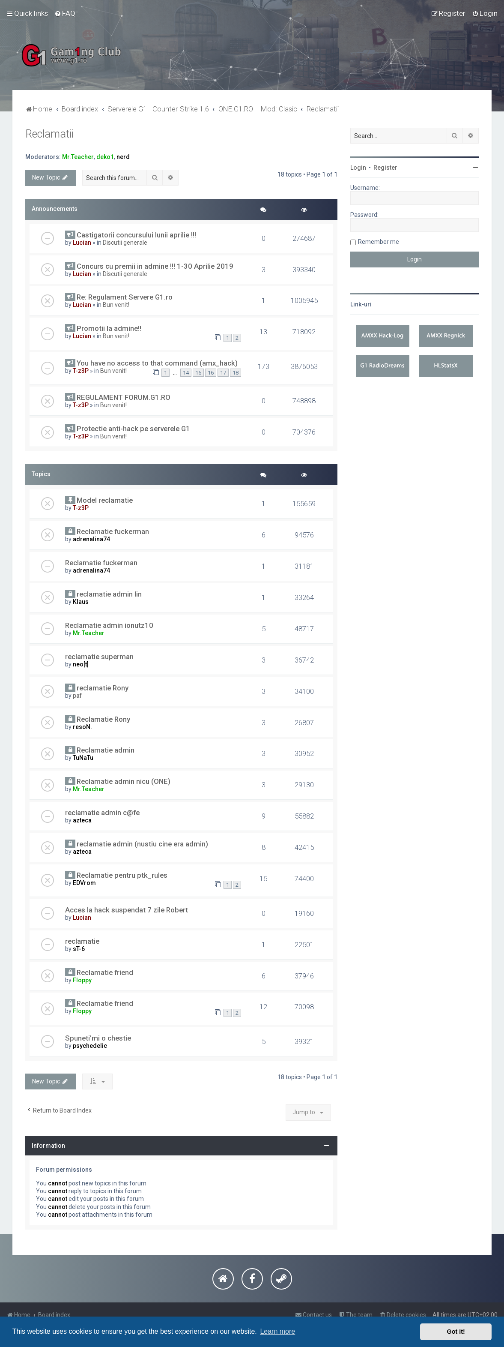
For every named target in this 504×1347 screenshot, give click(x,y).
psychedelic (90, 1045)
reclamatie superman (99, 656)
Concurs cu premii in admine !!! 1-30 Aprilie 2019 (155, 266)
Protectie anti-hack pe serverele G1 (133, 428)
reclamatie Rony (102, 688)
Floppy (82, 980)
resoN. (82, 726)
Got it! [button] (456, 1331)
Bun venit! (116, 304)
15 (198, 372)
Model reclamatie (105, 500)
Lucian (82, 242)
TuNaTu (83, 757)
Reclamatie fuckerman (113, 531)
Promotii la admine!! (109, 328)
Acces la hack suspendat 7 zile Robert (126, 910)
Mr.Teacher (78, 156)
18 (236, 372)
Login (358, 167)
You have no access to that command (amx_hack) (157, 363)
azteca (82, 820)
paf (77, 695)
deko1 (105, 156)
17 (223, 372)
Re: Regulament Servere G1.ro (125, 297)
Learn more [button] (277, 1331)
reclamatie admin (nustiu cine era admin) (142, 844)
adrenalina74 (91, 539)
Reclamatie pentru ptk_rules (122, 875)
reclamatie (82, 941)
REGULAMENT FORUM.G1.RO (123, 397)
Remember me (378, 241)
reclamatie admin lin (109, 594)
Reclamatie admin (105, 750)
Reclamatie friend (105, 972)
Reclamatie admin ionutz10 (109, 625)
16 (211, 372)
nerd (123, 156)
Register (385, 167)
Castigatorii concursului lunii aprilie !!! (136, 235)
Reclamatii (49, 134)
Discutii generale (125, 242)
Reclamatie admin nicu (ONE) (123, 781)
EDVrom (84, 882)
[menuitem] (64, 13)
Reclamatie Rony (103, 719)
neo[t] (81, 664)
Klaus (81, 601)
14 (186, 372)
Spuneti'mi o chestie (98, 1038)
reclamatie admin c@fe (102, 812)
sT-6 (79, 948)
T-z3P (81, 370)
